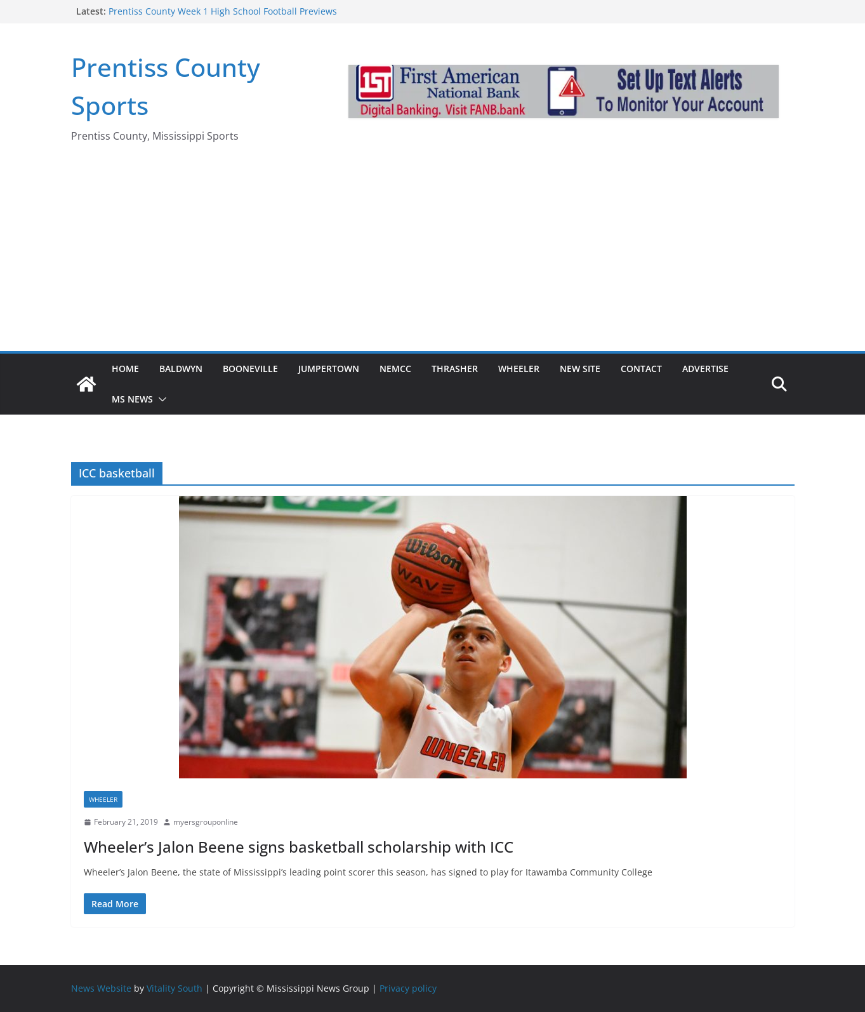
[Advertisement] (433, 256)
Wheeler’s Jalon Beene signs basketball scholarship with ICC (298, 846)
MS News (132, 399)
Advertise (705, 369)
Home (125, 369)
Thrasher (455, 369)
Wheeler (518, 369)
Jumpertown (328, 369)
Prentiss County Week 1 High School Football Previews (223, 11)
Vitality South (174, 988)
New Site (580, 369)
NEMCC (395, 369)
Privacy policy (408, 988)
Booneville (250, 369)
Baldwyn (180, 369)
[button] (160, 399)
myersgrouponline (205, 821)
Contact (641, 369)
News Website (101, 988)
